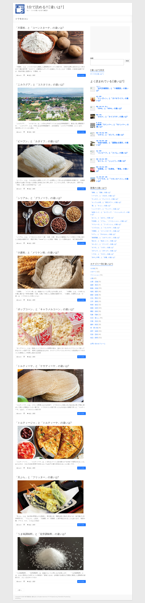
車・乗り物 (94, 328)
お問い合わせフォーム (97, 344)
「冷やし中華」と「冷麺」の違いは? (102, 257)
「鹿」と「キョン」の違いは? (100, 206)
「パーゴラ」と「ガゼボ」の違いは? (102, 196)
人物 (91, 278)
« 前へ (20, 590)
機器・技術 (94, 311)
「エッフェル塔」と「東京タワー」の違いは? (105, 202)
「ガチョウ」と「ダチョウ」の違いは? (103, 251)
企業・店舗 (94, 282)
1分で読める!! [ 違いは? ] (45, 7)
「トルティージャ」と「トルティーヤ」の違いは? (43, 422)
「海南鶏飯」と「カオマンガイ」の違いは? (105, 237)
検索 (91, 58)
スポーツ (93, 272)
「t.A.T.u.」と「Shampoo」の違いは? (103, 234)
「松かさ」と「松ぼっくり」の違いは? (103, 241)
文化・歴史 (94, 298)
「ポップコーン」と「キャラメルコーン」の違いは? (44, 309)
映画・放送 (94, 305)
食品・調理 (32, 75)
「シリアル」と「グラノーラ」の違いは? (38, 197)
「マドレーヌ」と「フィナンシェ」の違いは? (105, 224)
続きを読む (81, 75)
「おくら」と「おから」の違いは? (102, 218)
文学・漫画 (94, 301)
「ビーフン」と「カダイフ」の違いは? (37, 141)
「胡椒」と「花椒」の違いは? (100, 192)
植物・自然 (94, 308)
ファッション (94, 275)
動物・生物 (94, 288)
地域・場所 (32, 132)
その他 (92, 268)
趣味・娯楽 (94, 324)
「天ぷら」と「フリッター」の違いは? (37, 477)
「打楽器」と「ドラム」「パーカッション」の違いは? (108, 221)
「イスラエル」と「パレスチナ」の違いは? (105, 228)
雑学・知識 (94, 331)
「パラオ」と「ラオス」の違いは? (102, 254)
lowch (19, 75)
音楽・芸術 (94, 334)
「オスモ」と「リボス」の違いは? (102, 247)
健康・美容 (94, 285)
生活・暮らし (94, 318)
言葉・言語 (94, 321)
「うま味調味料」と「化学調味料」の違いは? (40, 533)
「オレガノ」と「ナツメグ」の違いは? (103, 244)
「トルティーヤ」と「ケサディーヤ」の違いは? (42, 365)
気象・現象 (94, 314)
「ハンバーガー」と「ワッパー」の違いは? (105, 209)
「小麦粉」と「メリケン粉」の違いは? (37, 252)
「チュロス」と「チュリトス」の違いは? (104, 199)
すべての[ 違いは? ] (97, 74)
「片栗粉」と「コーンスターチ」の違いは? (39, 27)
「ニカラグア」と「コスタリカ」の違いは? (39, 84)
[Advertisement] (110, 39)
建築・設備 (94, 295)
